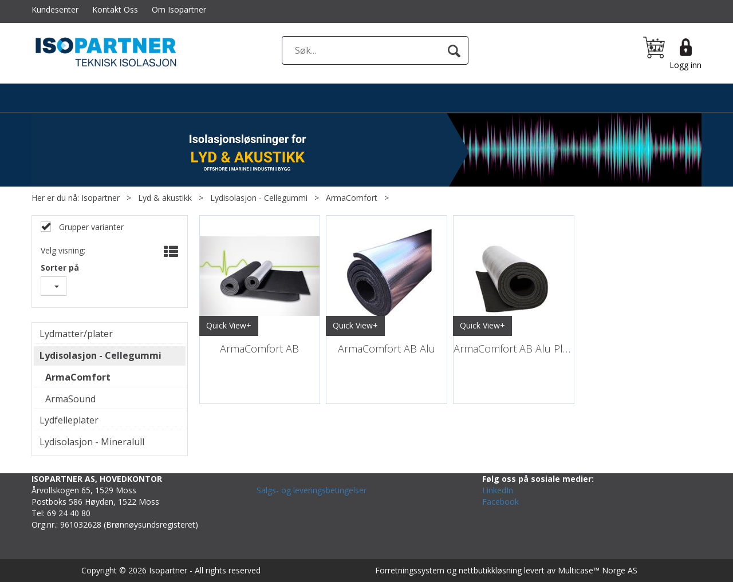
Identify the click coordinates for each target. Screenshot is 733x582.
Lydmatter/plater (76, 333)
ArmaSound (70, 399)
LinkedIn (497, 490)
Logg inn (685, 65)
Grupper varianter (90, 226)
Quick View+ (228, 325)
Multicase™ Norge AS (597, 570)
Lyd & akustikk (165, 197)
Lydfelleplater (69, 420)
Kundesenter (54, 9)
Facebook (500, 501)
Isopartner (100, 197)
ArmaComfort (351, 197)
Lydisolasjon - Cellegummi (259, 197)
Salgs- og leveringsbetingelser (311, 490)
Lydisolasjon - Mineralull (92, 441)
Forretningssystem (409, 570)
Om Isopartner (179, 9)
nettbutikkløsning (490, 570)
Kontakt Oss (115, 9)
